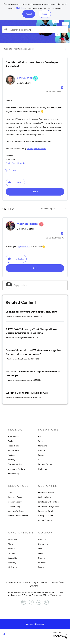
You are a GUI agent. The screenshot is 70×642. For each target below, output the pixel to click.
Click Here (20, 8)
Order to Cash (44, 497)
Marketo (11, 549)
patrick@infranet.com (36, 148)
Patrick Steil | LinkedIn (15, 163)
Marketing (42, 446)
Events (41, 567)
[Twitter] (38, 602)
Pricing (11, 441)
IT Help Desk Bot (45, 516)
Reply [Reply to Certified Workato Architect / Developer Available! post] (35, 192)
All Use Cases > (45, 520)
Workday (12, 563)
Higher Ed (42, 469)
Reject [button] (45, 14)
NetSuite (12, 553)
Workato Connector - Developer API (27, 392)
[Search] (35, 29)
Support (41, 455)
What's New (13, 450)
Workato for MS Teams (18, 516)
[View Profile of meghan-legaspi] (27, 223)
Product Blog (13, 473)
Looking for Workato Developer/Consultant (31, 311)
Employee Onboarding (48, 502)
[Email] (23, 602)
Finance (41, 450)
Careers (41, 558)
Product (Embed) (45, 464)
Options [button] (66, 49)
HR (39, 436)
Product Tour (13, 446)
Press (40, 553)
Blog (40, 549)
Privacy (26, 582)
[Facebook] (31, 602)
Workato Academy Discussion (19, 338)
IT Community (14, 506)
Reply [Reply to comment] (35, 268)
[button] (28, 14)
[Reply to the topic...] (39, 285)
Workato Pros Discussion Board (19, 49)
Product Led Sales (46, 492)
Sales (40, 441)
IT (39, 460)
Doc (10, 492)
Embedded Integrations (49, 506)
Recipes (11, 455)
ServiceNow (13, 558)
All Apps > (12, 567)
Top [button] (4, 634)
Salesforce (12, 539)
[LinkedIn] (46, 602)
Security (11, 460)
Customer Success (16, 497)
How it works (13, 436)
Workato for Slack (16, 511)
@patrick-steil (24, 247)
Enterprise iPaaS (45, 511)
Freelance (13, 170)
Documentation (15, 464)
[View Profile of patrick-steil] (25, 77)
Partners (42, 563)
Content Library (15, 502)
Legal (35, 582)
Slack (10, 544)
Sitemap (44, 582)
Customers (43, 544)
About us (42, 539)
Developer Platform (16, 469)
